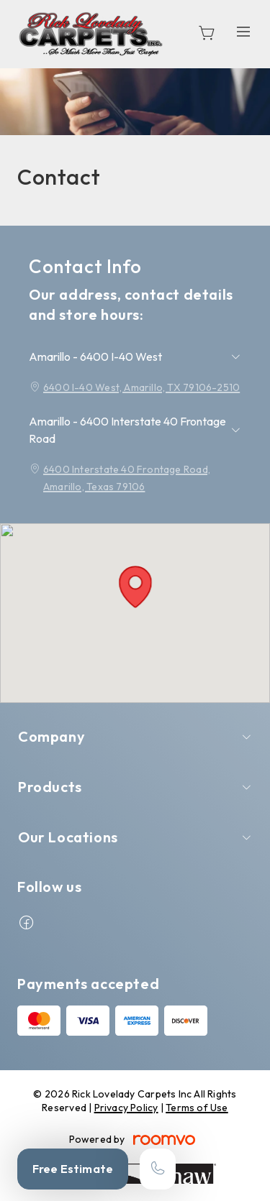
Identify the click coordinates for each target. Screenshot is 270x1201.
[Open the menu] (243, 32)
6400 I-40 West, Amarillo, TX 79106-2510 (141, 387)
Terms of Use (197, 1107)
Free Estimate (72, 1168)
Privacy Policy (126, 1107)
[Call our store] (158, 1169)
